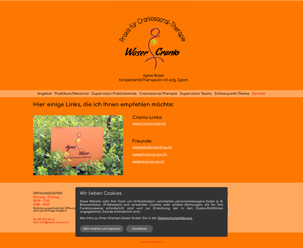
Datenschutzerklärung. (175, 218)
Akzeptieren (139, 228)
